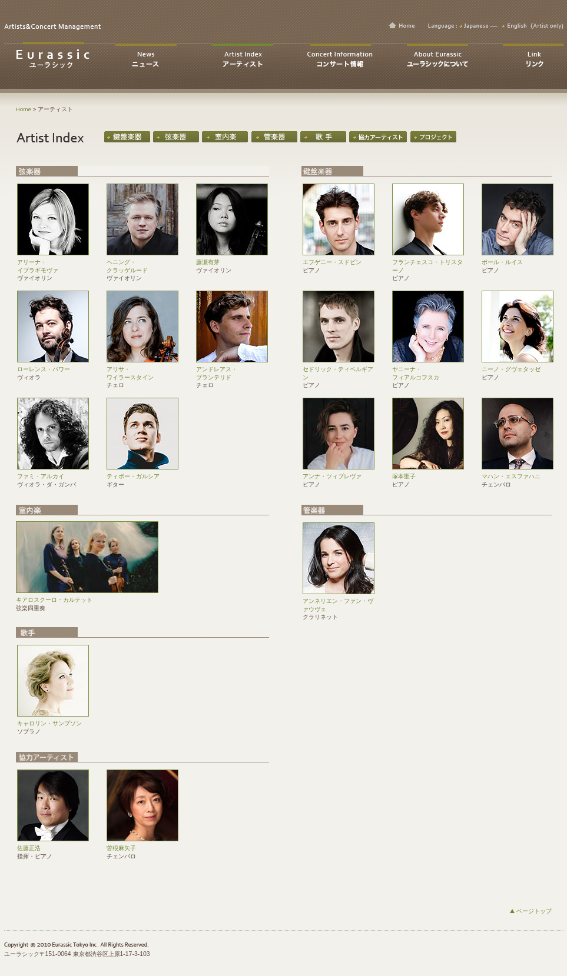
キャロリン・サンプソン (53, 720)
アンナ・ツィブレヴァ (338, 473)
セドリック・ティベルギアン (338, 370)
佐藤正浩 (53, 845)
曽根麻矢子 (142, 845)
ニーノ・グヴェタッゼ (517, 366)
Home (24, 109)
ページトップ (534, 911)
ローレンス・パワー (53, 366)
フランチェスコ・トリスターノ (428, 263)
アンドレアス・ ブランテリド (232, 370)
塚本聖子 (428, 473)
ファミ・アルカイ (53, 473)
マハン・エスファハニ (517, 473)
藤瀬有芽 (232, 259)
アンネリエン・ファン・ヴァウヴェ (338, 602)
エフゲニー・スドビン (338, 259)
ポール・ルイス (517, 259)
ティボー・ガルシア (142, 473)
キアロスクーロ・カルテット (87, 597)
